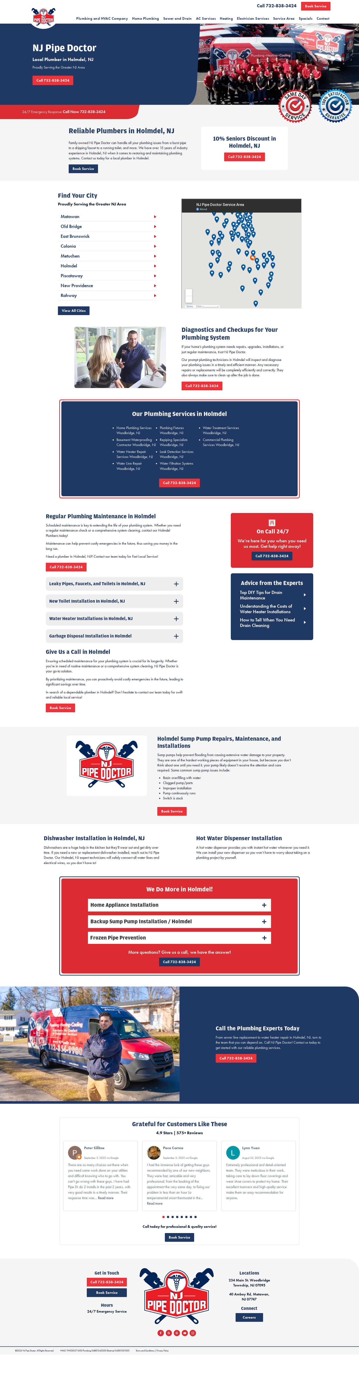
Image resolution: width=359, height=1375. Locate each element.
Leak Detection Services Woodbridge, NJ (176, 466)
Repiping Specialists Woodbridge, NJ (174, 455)
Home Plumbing (145, 18)
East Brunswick (74, 248)
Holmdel (68, 278)
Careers (296, 1342)
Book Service (315, 6)
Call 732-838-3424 (276, 6)
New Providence (76, 297)
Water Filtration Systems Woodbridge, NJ (176, 478)
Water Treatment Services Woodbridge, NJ (221, 443)
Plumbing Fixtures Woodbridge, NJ (172, 443)
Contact (323, 18)
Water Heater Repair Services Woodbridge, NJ (135, 466)
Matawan (69, 228)
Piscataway (71, 288)
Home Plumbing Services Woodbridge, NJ (134, 443)
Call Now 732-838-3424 (83, 118)
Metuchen (69, 268)
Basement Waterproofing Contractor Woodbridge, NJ (136, 455)
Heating (226, 18)
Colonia (67, 258)
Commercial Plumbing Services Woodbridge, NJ (221, 455)
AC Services (206, 18)
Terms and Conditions (143, 1370)
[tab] (179, 924)
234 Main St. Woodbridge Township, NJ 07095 (296, 1308)
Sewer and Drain (177, 18)
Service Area (284, 18)
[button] (163, 1237)
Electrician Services (253, 18)
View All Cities (73, 323)
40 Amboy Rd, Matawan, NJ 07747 (296, 1322)
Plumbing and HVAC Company (102, 18)
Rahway (68, 307)
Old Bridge (70, 238)
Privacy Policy (161, 1370)
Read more (106, 1217)
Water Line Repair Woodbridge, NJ (129, 478)
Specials (306, 18)
